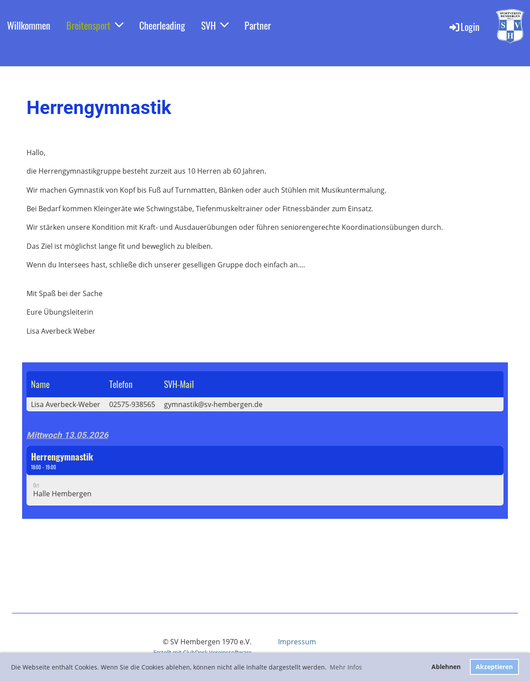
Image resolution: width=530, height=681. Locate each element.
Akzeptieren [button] (494, 666)
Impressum (297, 642)
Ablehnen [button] (446, 666)
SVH (215, 25)
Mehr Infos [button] (346, 667)
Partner (257, 25)
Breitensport (94, 25)
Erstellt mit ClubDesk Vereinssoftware (202, 652)
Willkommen (28, 25)
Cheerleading (162, 25)
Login (464, 26)
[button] (265, 476)
